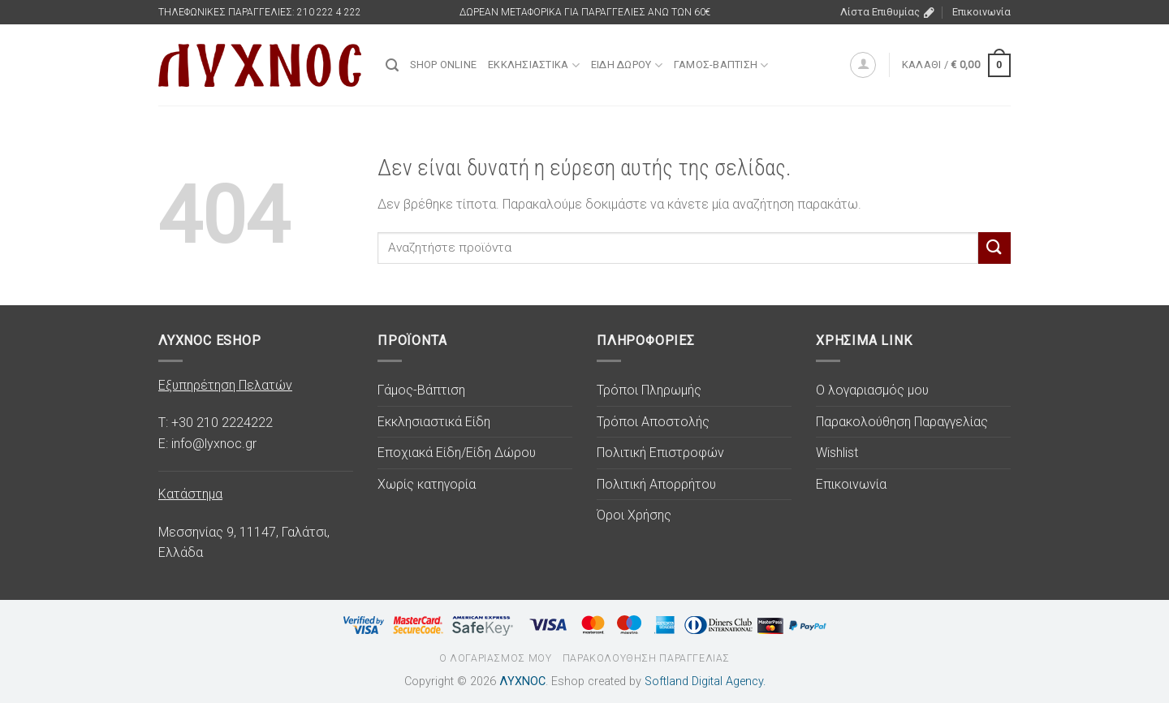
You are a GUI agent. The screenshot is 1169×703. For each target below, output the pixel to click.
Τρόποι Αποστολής (653, 421)
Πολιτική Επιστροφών (660, 452)
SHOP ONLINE (443, 64)
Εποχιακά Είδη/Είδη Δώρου (456, 452)
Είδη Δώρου (626, 65)
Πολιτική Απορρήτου (656, 484)
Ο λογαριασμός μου (872, 390)
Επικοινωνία (981, 12)
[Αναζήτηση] (392, 65)
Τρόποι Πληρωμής (649, 390)
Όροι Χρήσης (634, 515)
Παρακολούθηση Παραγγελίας (902, 421)
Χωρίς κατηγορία (426, 484)
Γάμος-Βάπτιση (721, 65)
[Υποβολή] (994, 248)
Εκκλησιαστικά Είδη (433, 421)
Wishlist (837, 452)
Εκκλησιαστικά (534, 65)
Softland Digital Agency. (705, 681)
